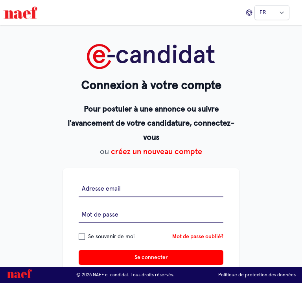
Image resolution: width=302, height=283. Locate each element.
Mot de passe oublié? (197, 236)
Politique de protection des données (257, 275)
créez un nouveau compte (156, 152)
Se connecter (151, 257)
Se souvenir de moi (111, 236)
